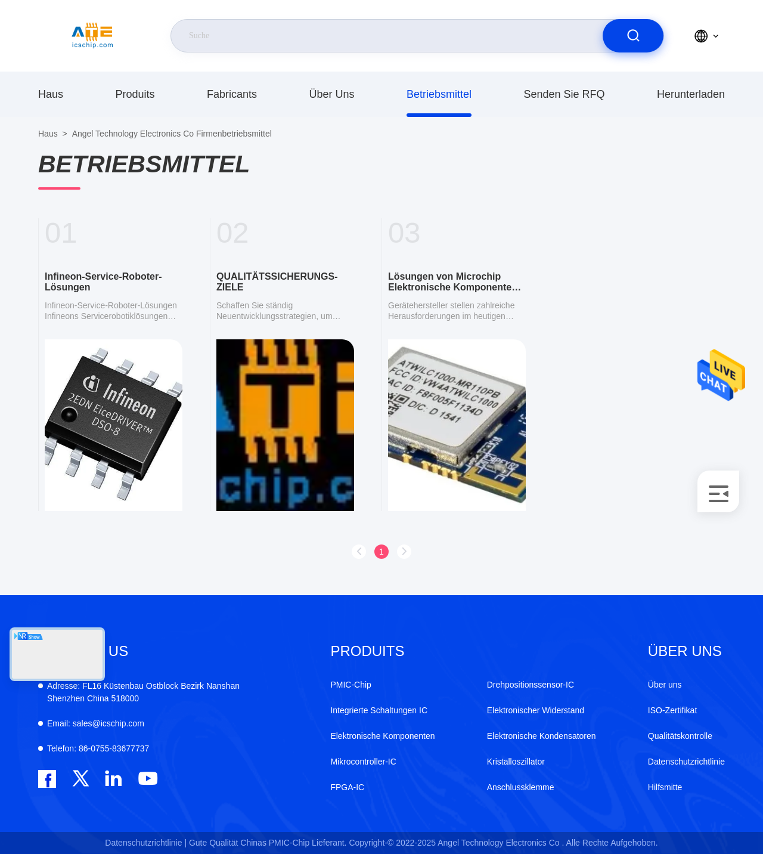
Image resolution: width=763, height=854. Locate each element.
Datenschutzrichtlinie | (146, 842)
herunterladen (691, 94)
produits (134, 94)
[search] (633, 35)
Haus (50, 94)
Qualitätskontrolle (680, 736)
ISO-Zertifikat (672, 710)
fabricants (232, 94)
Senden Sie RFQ (563, 94)
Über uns (331, 94)
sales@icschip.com (95, 723)
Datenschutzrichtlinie (686, 761)
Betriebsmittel (439, 94)
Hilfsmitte (665, 787)
